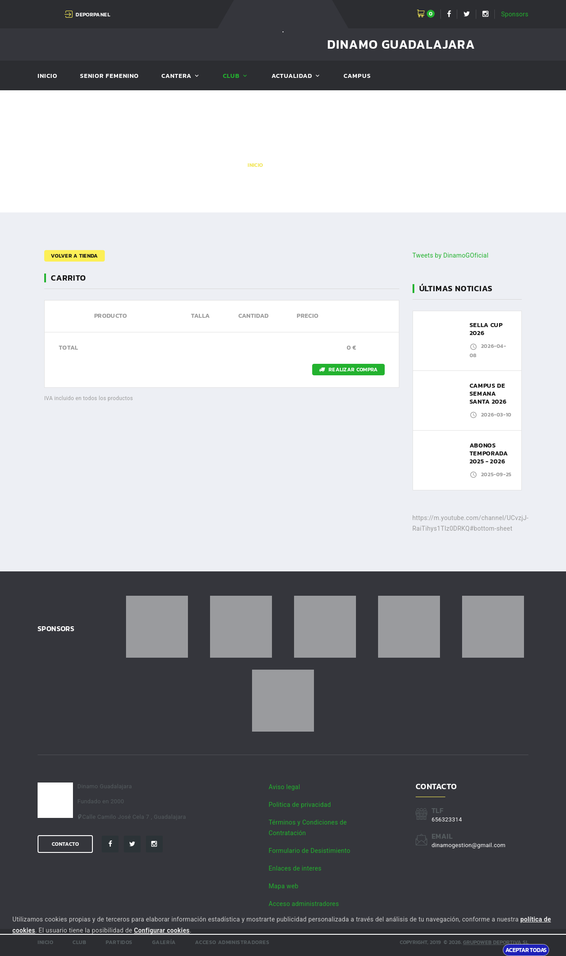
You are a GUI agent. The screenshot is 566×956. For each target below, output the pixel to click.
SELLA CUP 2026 (486, 329)
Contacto (65, 844)
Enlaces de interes (295, 868)
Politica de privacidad (300, 804)
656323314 (447, 819)
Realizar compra (348, 370)
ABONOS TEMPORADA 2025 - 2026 (489, 453)
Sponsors (514, 14)
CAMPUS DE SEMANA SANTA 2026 (488, 393)
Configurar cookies (162, 930)
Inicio (47, 76)
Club (231, 76)
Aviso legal (284, 786)
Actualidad (292, 76)
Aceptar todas (526, 949)
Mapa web (283, 886)
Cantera (176, 76)
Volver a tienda (74, 256)
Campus (357, 76)
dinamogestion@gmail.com (468, 845)
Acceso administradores (304, 903)
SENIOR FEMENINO (109, 76)
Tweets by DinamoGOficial (451, 255)
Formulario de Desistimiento (310, 850)
